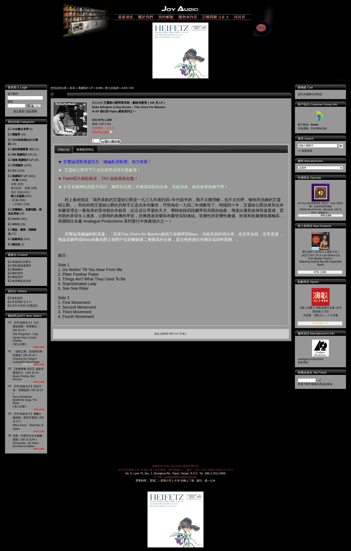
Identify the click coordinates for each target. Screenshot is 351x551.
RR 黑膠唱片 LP (22, 154)
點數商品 (17, 239)
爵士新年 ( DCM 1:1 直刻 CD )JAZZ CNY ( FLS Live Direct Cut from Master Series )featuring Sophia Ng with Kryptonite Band (320, 258)
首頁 (72, 88)
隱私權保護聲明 (21, 265)
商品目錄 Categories (21, 122)
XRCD (16, 224)
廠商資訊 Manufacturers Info (316, 333)
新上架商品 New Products (314, 226)
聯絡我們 (17, 277)
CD (14, 170)
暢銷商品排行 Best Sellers (25, 316)
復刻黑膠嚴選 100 (22, 149)
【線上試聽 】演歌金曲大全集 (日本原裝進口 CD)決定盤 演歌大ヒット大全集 (320, 311)
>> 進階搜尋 (305, 150)
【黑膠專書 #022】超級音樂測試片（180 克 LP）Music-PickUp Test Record (28, 374)
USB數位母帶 (20, 129)
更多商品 (303, 362)
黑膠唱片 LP (85, 88)
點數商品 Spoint (308, 282)
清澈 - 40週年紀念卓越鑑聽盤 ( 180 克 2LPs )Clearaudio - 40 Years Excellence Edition (27, 441)
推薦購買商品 (85, 149)
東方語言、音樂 (20, 188)
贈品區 (16, 244)
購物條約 (17, 269)
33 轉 (99, 88)
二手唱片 (17, 204)
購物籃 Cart (305, 87)
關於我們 (17, 273)
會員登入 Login (17, 87)
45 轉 (15, 200)
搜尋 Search (306, 138)
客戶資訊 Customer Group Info (317, 104)
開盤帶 (16, 134)
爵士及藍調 (112, 88)
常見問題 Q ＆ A (21, 301)
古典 (13, 184)
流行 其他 (16, 192)
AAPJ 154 (127, 88)
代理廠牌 (17, 165)
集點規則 (17, 298)
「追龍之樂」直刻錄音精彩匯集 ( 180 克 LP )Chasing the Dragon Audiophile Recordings (27, 357)
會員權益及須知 (21, 280)
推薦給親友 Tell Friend (312, 372)
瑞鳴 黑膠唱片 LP (22, 160)
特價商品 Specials (309, 177)
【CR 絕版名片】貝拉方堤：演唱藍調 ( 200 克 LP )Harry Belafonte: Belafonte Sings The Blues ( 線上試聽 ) (28, 396)
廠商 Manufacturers (310, 161)
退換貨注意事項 (21, 261)
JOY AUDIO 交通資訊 (25, 305)
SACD (16, 219)
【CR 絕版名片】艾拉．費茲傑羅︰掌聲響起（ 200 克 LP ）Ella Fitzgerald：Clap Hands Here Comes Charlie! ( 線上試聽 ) (27, 333)
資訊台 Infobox (17, 291)
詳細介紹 (63, 149)
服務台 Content (18, 255)
